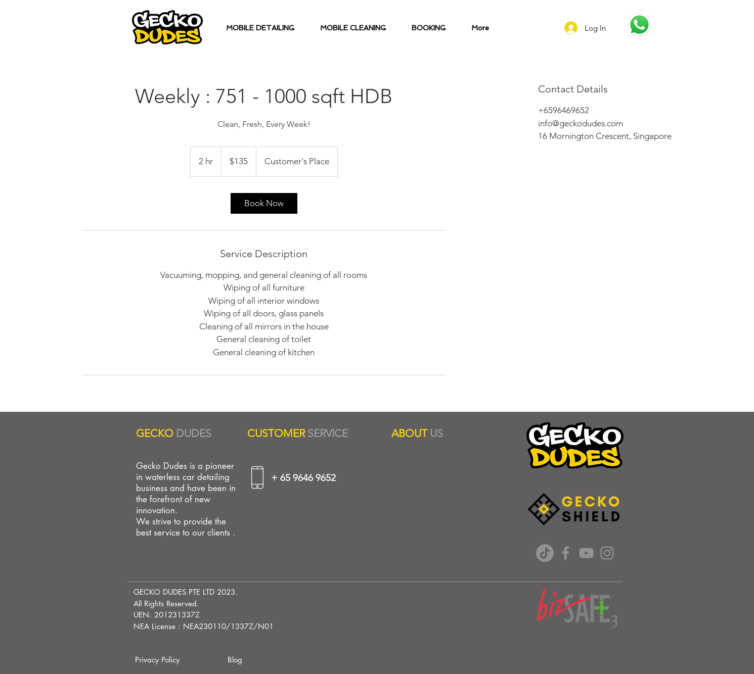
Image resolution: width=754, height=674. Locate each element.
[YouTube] (586, 553)
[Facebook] (565, 553)
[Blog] (235, 659)
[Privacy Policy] (157, 659)
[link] (264, 203)
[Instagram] (607, 553)
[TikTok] (545, 553)
